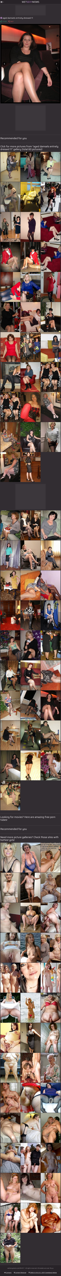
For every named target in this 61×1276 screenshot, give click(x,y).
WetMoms (30, 2)
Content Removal (20, 1272)
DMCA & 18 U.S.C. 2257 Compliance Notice (42, 1272)
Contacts (8, 1272)
